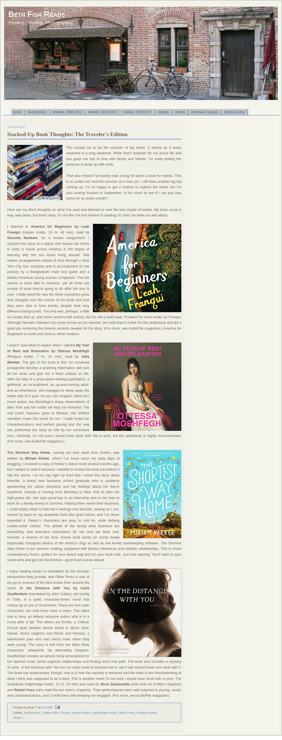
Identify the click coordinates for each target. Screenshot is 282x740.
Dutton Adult (50, 712)
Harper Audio (81, 712)
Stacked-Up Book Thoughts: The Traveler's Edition (67, 134)
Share (17, 717)
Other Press (126, 712)
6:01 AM (47, 707)
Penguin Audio (147, 712)
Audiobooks (32, 712)
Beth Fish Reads (36, 13)
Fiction (65, 712)
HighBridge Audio (104, 712)
